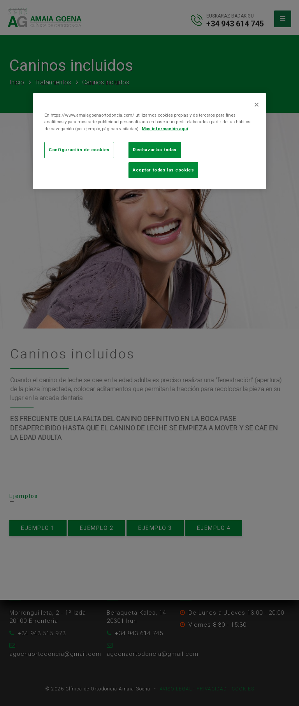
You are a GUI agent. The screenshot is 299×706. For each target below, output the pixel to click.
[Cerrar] (257, 104)
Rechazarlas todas (155, 149)
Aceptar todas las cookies (163, 170)
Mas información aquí (165, 128)
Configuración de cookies (79, 149)
